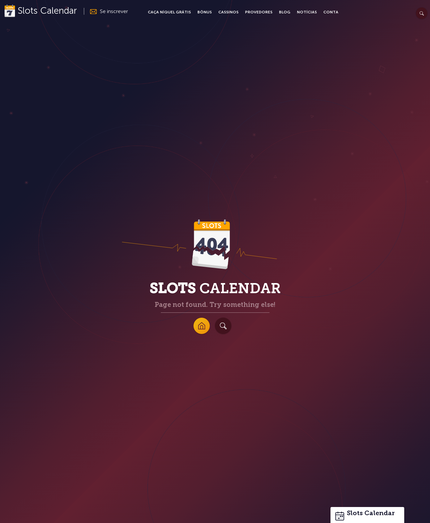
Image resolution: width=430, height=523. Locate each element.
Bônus (204, 12)
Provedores (258, 12)
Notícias (307, 12)
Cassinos (228, 12)
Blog (284, 12)
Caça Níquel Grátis (169, 12)
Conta (330, 12)
